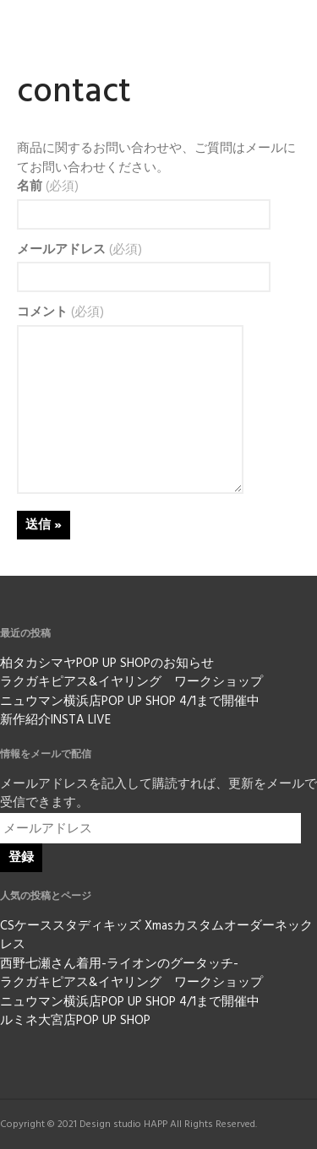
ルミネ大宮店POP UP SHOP (75, 1021)
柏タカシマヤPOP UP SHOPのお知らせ (107, 663)
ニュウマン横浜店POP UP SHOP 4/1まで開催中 (130, 701)
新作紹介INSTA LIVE (55, 720)
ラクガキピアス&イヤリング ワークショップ (131, 682)
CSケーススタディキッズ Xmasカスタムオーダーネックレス (156, 936)
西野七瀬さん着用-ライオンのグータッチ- (119, 964)
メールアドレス (79, 250)
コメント (60, 312)
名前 (48, 187)
